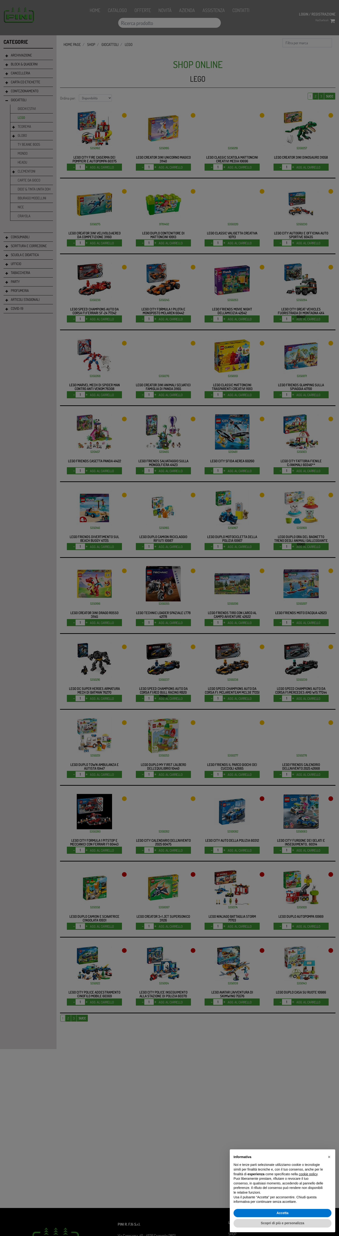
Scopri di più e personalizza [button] (282, 1223)
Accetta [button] (283, 1213)
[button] (329, 1157)
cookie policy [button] (308, 1174)
